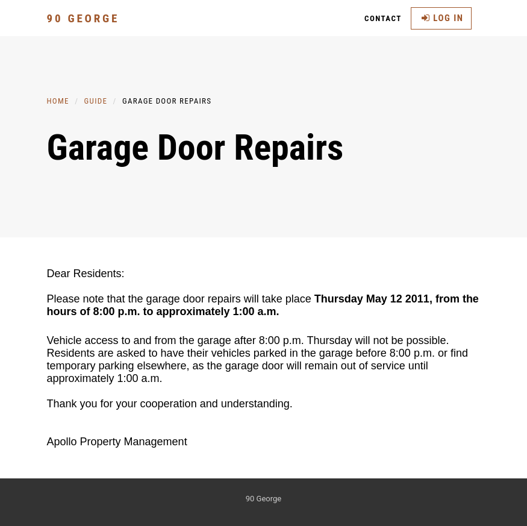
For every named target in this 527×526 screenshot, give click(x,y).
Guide (96, 100)
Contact (383, 18)
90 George (83, 18)
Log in (443, 18)
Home (58, 100)
